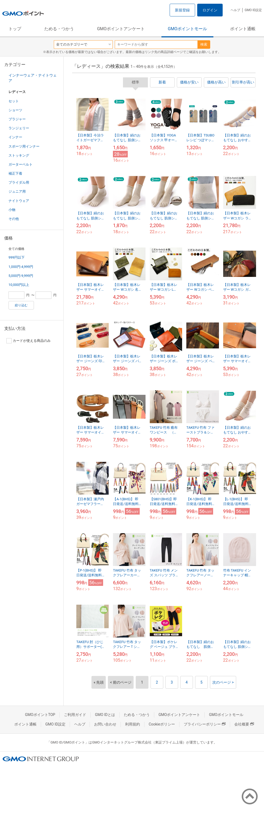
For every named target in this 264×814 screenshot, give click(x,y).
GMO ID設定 (253, 10)
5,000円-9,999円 (20, 276)
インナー (15, 137)
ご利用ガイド (75, 715)
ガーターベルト (20, 164)
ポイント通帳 (243, 28)
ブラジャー (17, 119)
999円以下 (16, 257)
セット (13, 101)
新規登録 (182, 10)
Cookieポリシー (162, 724)
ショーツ (15, 110)
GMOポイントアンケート (121, 28)
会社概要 (244, 724)
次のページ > (223, 682)
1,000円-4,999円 (20, 267)
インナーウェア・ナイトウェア (32, 78)
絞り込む (21, 305)
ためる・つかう (59, 28)
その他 (13, 219)
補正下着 (15, 173)
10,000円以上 (18, 285)
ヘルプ (235, 10)
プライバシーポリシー (205, 724)
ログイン (210, 10)
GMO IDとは (105, 715)
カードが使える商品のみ (28, 340)
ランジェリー (18, 128)
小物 (11, 210)
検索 (203, 44)
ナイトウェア (18, 201)
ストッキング (18, 155)
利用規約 (132, 724)
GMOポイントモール (187, 28)
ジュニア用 (17, 191)
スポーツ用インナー (23, 146)
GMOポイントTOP (40, 715)
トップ (14, 28)
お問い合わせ (105, 724)
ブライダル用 (18, 182)
